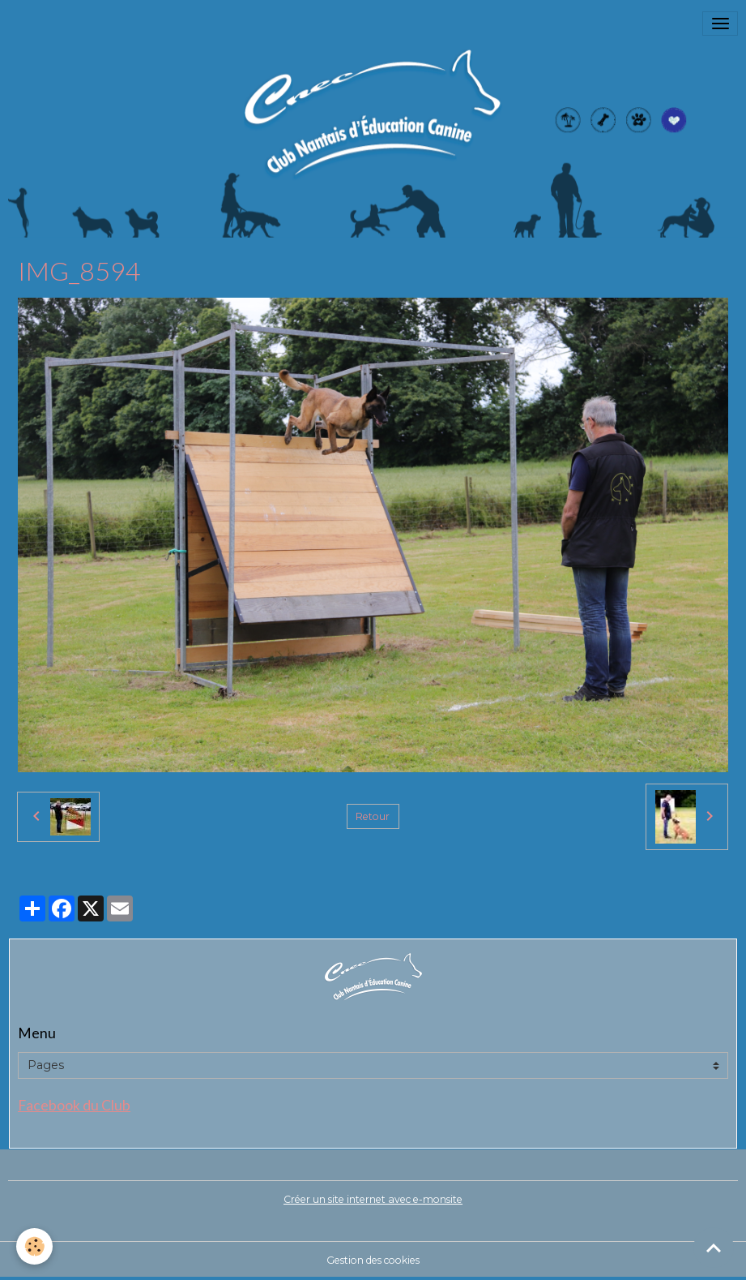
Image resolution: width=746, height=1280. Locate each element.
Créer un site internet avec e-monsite (373, 1199)
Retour (373, 816)
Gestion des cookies (373, 1260)
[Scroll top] (713, 1247)
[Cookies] (34, 1246)
